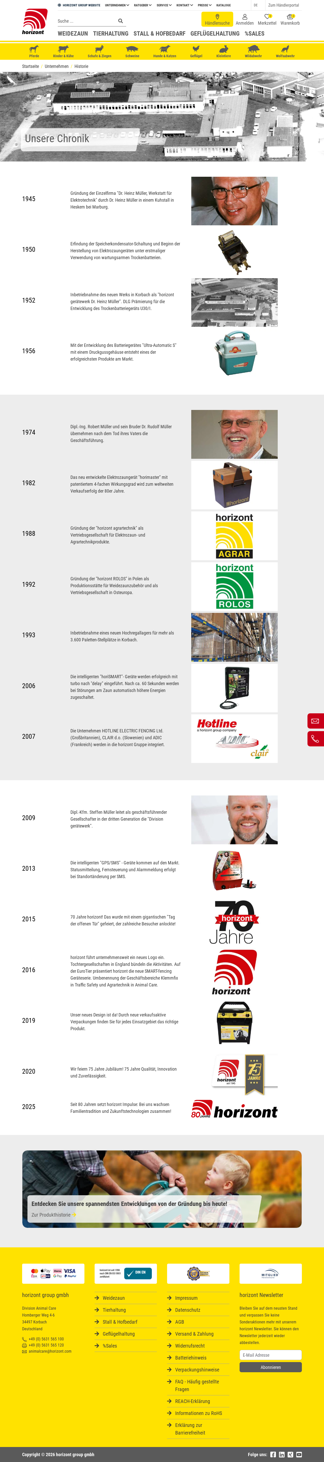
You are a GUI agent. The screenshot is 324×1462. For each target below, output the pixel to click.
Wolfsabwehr (285, 51)
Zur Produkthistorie (54, 1215)
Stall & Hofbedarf (159, 33)
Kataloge (223, 5)
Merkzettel (267, 20)
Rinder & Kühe (63, 51)
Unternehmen (117, 5)
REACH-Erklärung (192, 1401)
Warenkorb (290, 20)
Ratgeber (143, 5)
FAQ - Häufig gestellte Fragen (197, 1385)
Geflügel (196, 52)
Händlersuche (217, 20)
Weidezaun (73, 33)
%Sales (254, 33)
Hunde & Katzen (164, 51)
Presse (205, 5)
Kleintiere (223, 51)
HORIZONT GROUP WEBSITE (79, 5)
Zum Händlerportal (283, 5)
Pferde (34, 51)
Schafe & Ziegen (99, 51)
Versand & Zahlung (194, 1334)
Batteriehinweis (191, 1358)
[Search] (85, 21)
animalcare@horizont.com (46, 1351)
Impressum (186, 1298)
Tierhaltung (110, 33)
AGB (179, 1322)
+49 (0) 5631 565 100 (43, 1339)
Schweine (132, 51)
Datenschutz (187, 1310)
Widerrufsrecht (190, 1346)
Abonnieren (271, 1367)
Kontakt (184, 5)
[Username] (271, 1355)
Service (164, 5)
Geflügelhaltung (215, 33)
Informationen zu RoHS (198, 1413)
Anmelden (245, 20)
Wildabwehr (253, 51)
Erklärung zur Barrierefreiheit (190, 1429)
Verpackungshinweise (197, 1370)
